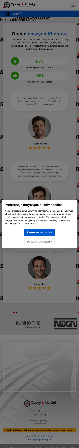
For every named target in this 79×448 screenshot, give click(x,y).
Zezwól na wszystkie (39, 232)
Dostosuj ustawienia (39, 241)
